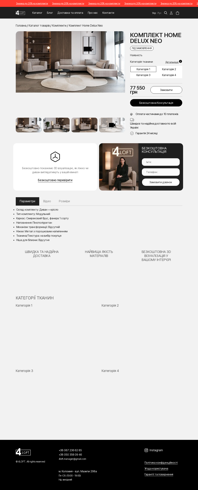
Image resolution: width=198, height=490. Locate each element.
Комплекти (59, 25)
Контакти (108, 12)
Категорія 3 (143, 75)
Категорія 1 (143, 69)
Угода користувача (156, 468)
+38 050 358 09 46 (70, 454)
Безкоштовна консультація (156, 102)
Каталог (37, 12)
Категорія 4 (169, 75)
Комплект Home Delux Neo (86, 25)
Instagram (156, 450)
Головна (21, 25)
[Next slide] (120, 73)
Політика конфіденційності (161, 462)
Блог (50, 12)
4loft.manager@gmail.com (72, 458)
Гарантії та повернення (159, 474)
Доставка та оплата (70, 12)
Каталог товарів (39, 25)
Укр (154, 13)
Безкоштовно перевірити (55, 180)
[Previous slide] (20, 73)
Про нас (93, 12)
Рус (159, 13)
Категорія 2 (169, 69)
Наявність (136, 55)
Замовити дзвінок (160, 182)
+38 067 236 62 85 (70, 450)
